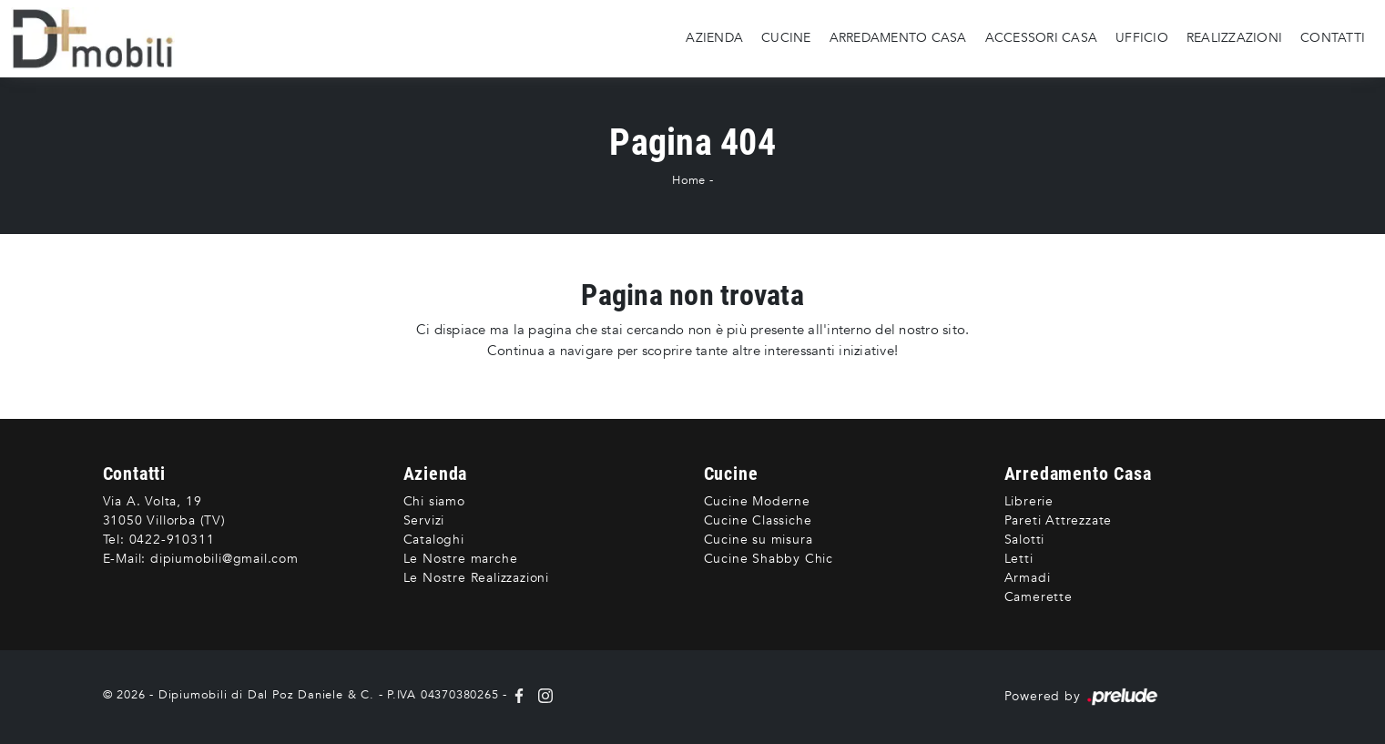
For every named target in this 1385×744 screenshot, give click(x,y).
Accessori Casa (1041, 37)
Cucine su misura (758, 539)
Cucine (786, 37)
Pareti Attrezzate (1058, 520)
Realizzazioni (1234, 37)
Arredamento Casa (898, 37)
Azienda (714, 37)
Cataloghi (433, 539)
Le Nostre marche (460, 558)
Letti (1019, 558)
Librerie (1029, 501)
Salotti (1024, 539)
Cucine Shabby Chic (768, 558)
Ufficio (1141, 37)
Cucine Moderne (757, 501)
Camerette (1038, 597)
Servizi (424, 520)
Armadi (1027, 577)
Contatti (1332, 37)
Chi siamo (434, 501)
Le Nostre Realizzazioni (476, 577)
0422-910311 (172, 539)
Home (688, 180)
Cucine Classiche (758, 520)
